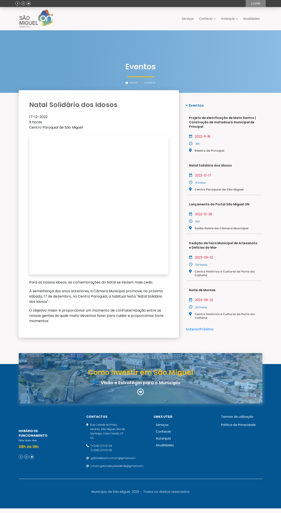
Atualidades (251, 18)
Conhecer (206, 18)
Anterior (193, 329)
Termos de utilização (237, 417)
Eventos (150, 83)
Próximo (207, 329)
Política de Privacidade (238, 425)
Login (255, 3)
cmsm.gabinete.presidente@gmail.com (117, 466)
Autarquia (228, 18)
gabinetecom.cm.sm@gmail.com (113, 458)
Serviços (188, 18)
